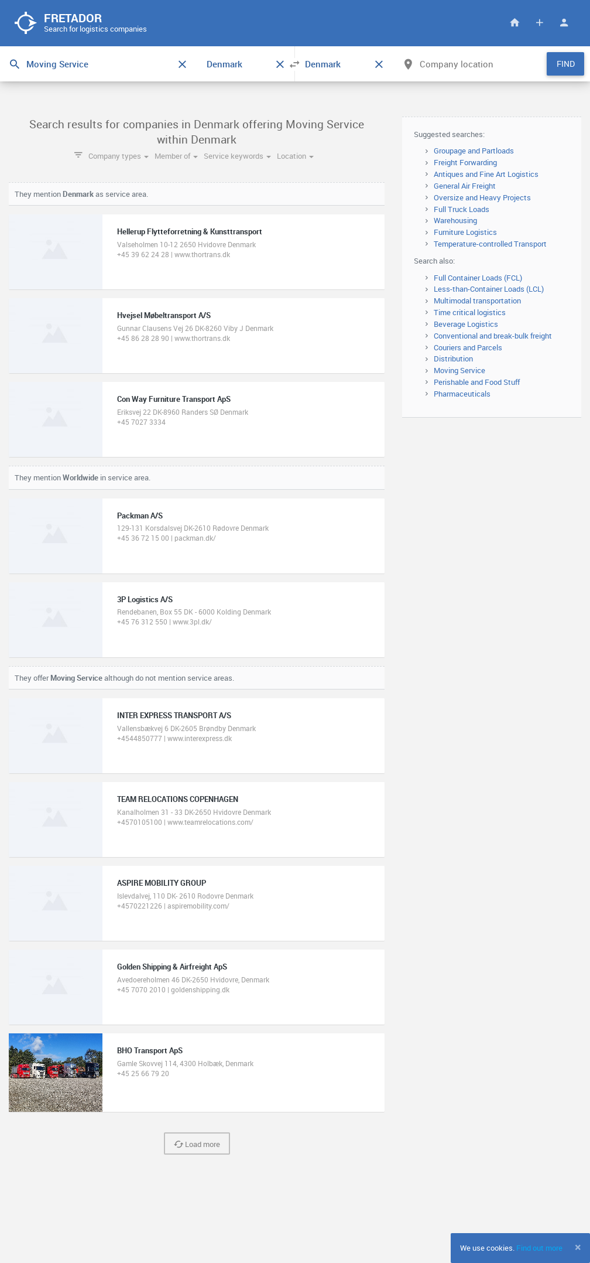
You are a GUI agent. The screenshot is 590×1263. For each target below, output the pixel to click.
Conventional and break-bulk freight (493, 336)
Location (295, 156)
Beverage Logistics (466, 324)
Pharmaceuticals (462, 394)
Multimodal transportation (477, 301)
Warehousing (455, 221)
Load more (197, 1144)
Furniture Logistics (465, 232)
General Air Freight (465, 186)
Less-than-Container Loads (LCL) (489, 290)
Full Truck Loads (461, 209)
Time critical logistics (470, 313)
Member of (176, 156)
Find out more (539, 1247)
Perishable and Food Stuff (477, 382)
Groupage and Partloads (474, 151)
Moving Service (459, 371)
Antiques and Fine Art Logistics (486, 174)
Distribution (453, 359)
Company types (118, 156)
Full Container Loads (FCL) (478, 278)
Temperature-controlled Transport (490, 244)
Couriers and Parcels (468, 348)
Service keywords (237, 156)
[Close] (578, 1247)
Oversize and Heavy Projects (482, 198)
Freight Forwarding (465, 163)
